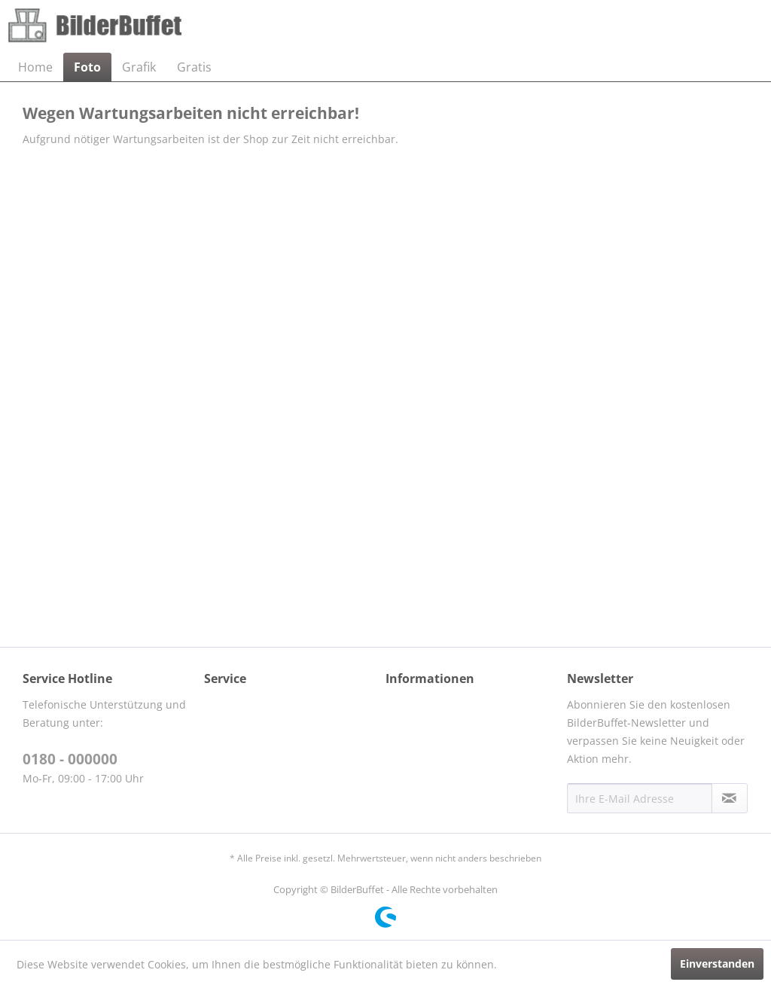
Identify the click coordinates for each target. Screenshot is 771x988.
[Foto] (87, 67)
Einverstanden (717, 963)
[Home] (35, 67)
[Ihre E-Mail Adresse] (639, 798)
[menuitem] (35, 67)
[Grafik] (138, 67)
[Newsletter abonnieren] (730, 798)
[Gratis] (194, 67)
